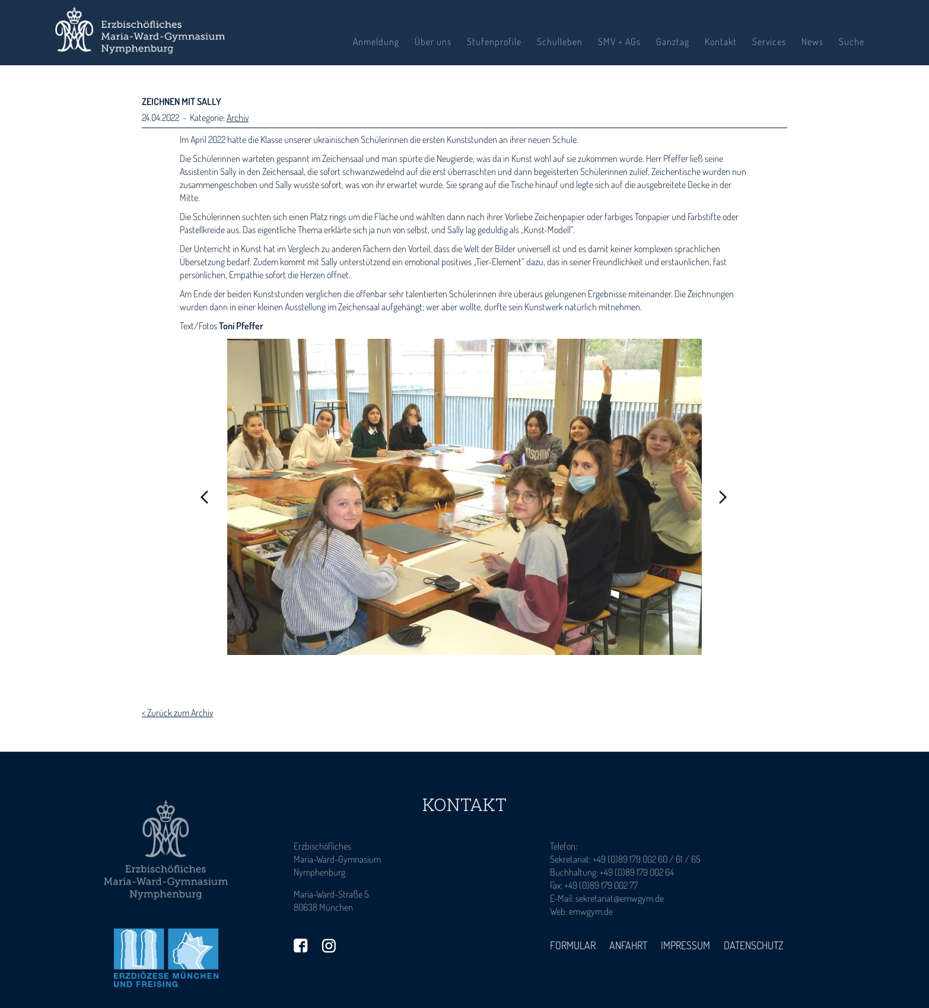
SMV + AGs (619, 41)
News (812, 41)
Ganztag (672, 41)
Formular (573, 945)
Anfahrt (628, 945)
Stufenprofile (494, 41)
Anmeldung (376, 41)
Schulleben (560, 41)
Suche (851, 41)
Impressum (685, 945)
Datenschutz (754, 945)
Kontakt (721, 41)
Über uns (433, 41)
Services (769, 41)
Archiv (238, 117)
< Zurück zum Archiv (177, 712)
